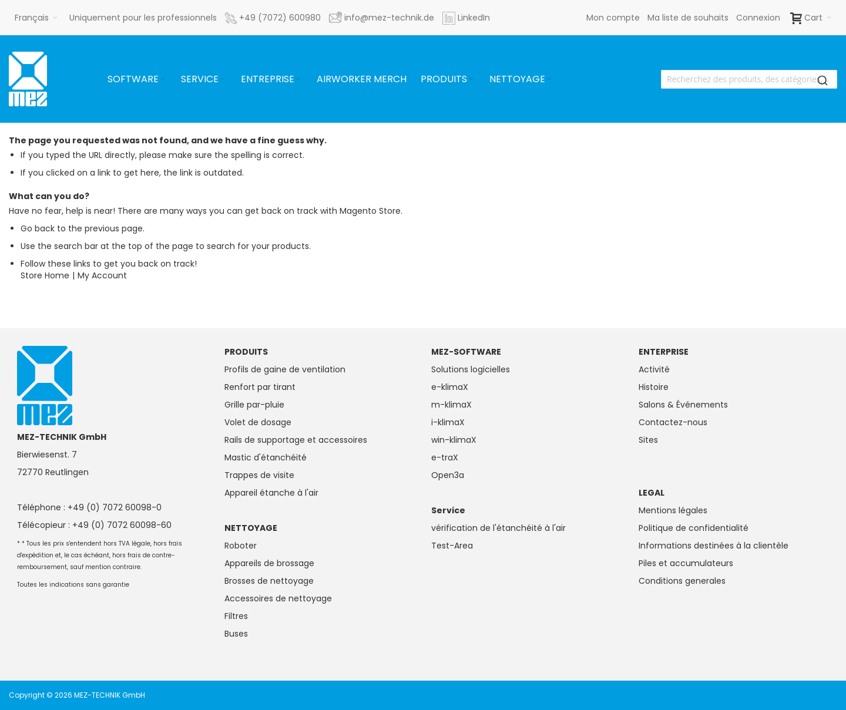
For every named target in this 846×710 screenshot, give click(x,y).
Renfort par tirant (260, 387)
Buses (236, 634)
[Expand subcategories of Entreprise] (298, 79)
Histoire (654, 387)
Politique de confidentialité (693, 528)
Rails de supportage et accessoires (295, 440)
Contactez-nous (673, 422)
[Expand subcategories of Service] (223, 79)
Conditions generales (682, 581)
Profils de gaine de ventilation (284, 369)
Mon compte (613, 17)
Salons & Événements (683, 404)
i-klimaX (448, 422)
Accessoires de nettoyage (278, 598)
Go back (38, 228)
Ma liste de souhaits (687, 17)
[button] (36, 17)
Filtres (236, 616)
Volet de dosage (257, 422)
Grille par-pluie (254, 404)
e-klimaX (449, 387)
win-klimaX (453, 440)
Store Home (45, 275)
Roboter (240, 545)
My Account (102, 275)
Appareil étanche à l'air (271, 493)
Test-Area (452, 545)
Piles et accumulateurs (686, 563)
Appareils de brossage (269, 563)
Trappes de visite (259, 475)
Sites (648, 440)
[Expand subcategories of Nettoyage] (549, 79)
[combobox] (749, 79)
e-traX (444, 457)
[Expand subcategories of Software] (163, 79)
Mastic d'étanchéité (265, 457)
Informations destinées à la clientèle (713, 545)
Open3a (447, 475)
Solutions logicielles (470, 369)
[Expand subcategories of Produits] (471, 79)
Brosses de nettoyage (269, 581)
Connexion (758, 17)
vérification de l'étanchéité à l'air (498, 528)
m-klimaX (451, 404)
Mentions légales (673, 510)
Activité (654, 369)
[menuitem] (137, 79)
